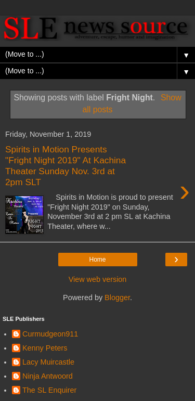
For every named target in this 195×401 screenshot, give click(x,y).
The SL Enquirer (49, 390)
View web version (98, 279)
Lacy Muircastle (48, 362)
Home (97, 259)
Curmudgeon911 (50, 334)
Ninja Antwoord (47, 376)
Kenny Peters (44, 348)
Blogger (117, 297)
